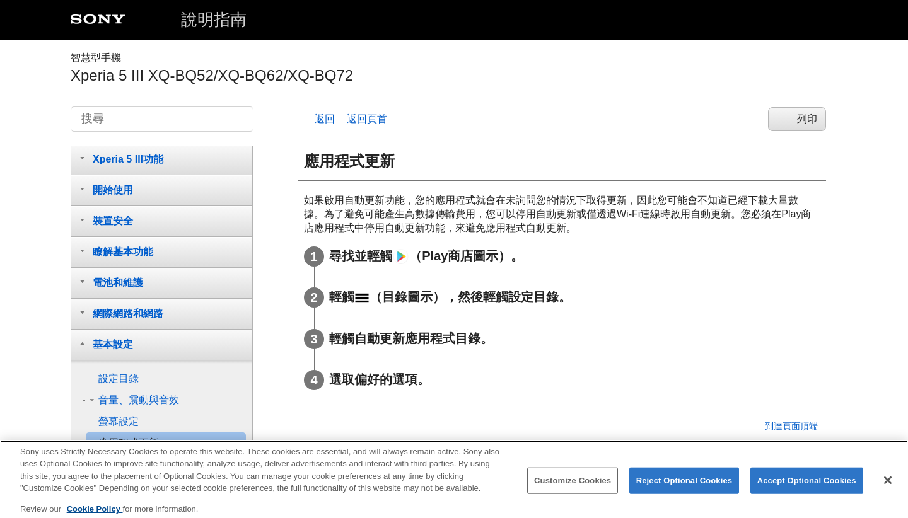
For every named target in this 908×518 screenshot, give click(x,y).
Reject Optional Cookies (684, 487)
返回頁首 (367, 118)
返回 (325, 118)
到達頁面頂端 (791, 426)
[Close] (888, 486)
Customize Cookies (572, 487)
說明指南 (214, 19)
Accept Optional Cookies (806, 487)
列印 (807, 118)
